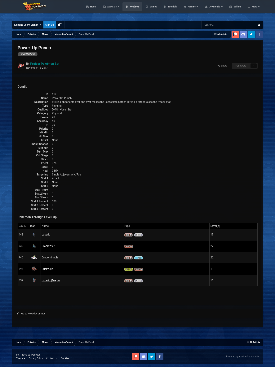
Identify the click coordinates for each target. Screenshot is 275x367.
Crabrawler (48, 246)
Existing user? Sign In (27, 24)
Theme (20, 358)
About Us (130, 9)
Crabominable (50, 257)
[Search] (215, 24)
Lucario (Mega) (51, 280)
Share (222, 65)
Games (171, 9)
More (254, 9)
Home (111, 9)
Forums (210, 9)
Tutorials (190, 9)
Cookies (65, 358)
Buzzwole (47, 268)
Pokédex (152, 9)
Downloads (233, 9)
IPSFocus (35, 354)
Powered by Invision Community (242, 356)
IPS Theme (21, 354)
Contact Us (51, 358)
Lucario (46, 234)
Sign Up (49, 24)
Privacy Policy (36, 358)
